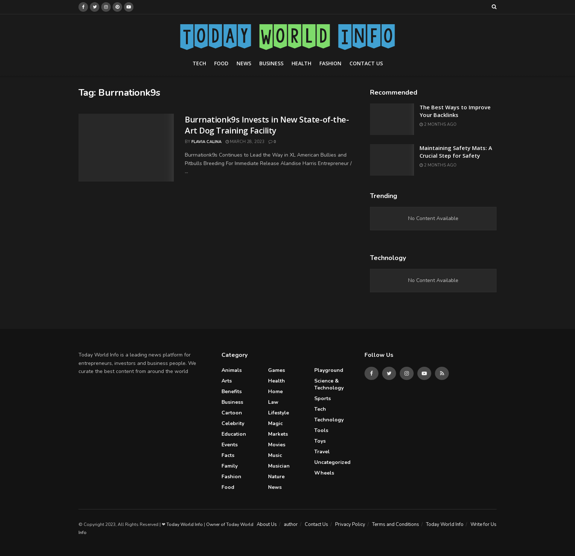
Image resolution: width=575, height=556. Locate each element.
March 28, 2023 (245, 142)
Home (275, 391)
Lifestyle (278, 412)
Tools (321, 430)
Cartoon (231, 412)
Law (273, 402)
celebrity (232, 423)
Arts (226, 380)
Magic (275, 423)
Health (301, 63)
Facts (227, 455)
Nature (276, 476)
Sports (322, 398)
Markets (278, 434)
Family (229, 465)
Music (275, 455)
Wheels (324, 472)
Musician (279, 465)
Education (233, 434)
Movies (276, 444)
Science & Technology (329, 384)
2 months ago (438, 124)
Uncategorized (332, 462)
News (244, 63)
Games (276, 370)
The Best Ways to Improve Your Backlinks (455, 110)
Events (229, 444)
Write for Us (483, 524)
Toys (320, 441)
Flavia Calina (206, 142)
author (291, 524)
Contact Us (366, 63)
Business (271, 63)
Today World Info (445, 524)
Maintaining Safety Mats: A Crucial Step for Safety (456, 151)
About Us (267, 524)
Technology (329, 419)
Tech (199, 63)
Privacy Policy (350, 524)
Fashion (330, 63)
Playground (328, 370)
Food (221, 63)
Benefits (231, 391)
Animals (231, 370)
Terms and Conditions (395, 524)
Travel (322, 451)
